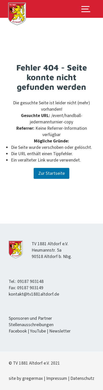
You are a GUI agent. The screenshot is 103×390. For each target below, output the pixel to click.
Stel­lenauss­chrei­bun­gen (31, 325)
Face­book (18, 331)
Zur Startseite (51, 173)
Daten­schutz (82, 378)
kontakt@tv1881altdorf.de (34, 294)
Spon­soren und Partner (30, 318)
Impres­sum (56, 378)
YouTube (38, 331)
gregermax (33, 378)
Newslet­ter (60, 331)
